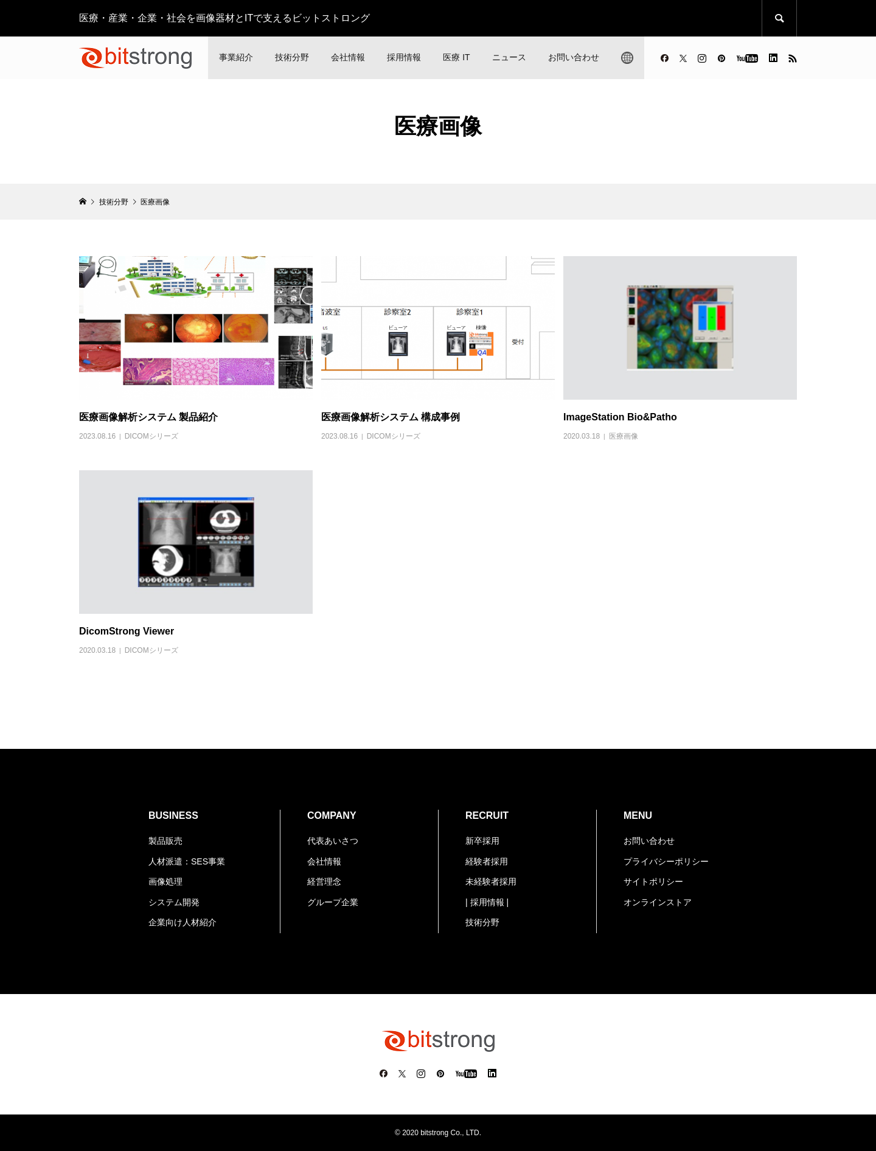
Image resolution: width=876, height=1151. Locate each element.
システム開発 (174, 902)
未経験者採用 (490, 881)
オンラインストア (658, 902)
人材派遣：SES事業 (186, 861)
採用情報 (404, 57)
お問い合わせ (573, 57)
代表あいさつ (332, 841)
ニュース (509, 57)
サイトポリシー (653, 881)
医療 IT (456, 57)
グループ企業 (332, 902)
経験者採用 (486, 861)
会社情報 (348, 57)
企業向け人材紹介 (182, 922)
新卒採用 (482, 841)
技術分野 (292, 57)
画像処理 (165, 881)
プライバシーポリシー (666, 861)
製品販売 (165, 841)
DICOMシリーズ (151, 436)
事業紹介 (236, 57)
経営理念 (324, 881)
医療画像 (623, 436)
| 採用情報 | (487, 902)
